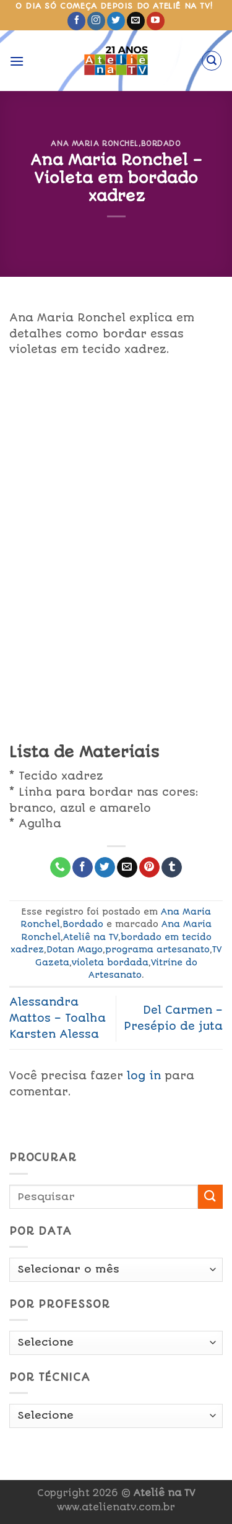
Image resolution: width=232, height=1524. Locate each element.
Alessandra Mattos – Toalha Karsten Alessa (57, 1018)
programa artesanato (157, 949)
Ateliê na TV (90, 937)
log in (144, 1075)
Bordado (161, 143)
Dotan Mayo (74, 949)
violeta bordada (110, 962)
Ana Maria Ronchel (95, 143)
